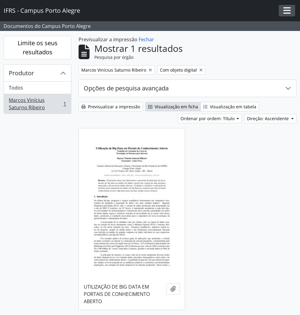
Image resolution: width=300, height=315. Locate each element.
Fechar (146, 39)
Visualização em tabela (229, 107)
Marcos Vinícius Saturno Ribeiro (37, 104)
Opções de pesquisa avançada (126, 88)
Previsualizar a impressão (110, 107)
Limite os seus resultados (38, 47)
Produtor (21, 73)
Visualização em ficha (173, 107)
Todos (16, 87)
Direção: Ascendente (268, 118)
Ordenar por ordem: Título (208, 118)
